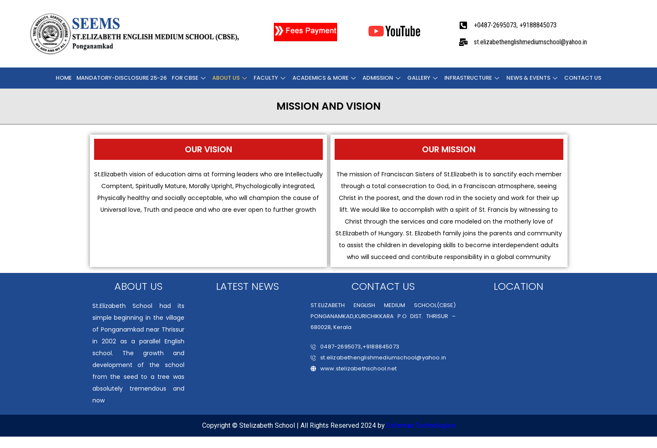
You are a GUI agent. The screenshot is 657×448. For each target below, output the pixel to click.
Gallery (423, 78)
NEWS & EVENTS (532, 78)
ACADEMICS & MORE (325, 78)
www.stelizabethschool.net (354, 368)
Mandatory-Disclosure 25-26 (123, 78)
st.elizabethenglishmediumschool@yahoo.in (378, 358)
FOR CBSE (190, 78)
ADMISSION (382, 78)
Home (65, 78)
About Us (231, 78)
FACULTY (270, 78)
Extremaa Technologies (421, 425)
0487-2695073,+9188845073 (355, 347)
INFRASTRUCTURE (472, 78)
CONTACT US (581, 78)
